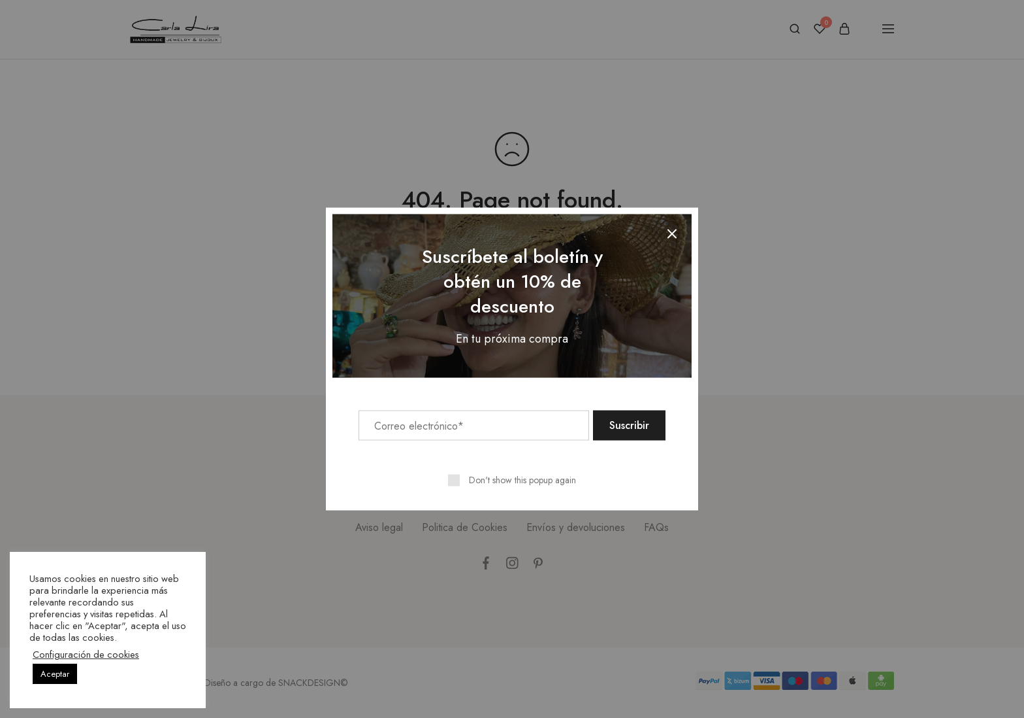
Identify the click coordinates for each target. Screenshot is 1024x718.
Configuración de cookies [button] (86, 654)
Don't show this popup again (522, 480)
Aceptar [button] (54, 674)
